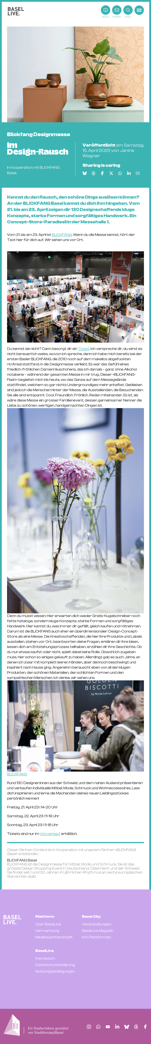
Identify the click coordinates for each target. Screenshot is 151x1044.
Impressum (45, 958)
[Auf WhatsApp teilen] (120, 173)
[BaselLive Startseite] (16, 11)
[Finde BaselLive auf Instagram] (89, 1026)
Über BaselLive (48, 924)
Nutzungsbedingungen (55, 971)
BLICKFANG (62, 235)
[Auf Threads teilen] (93, 173)
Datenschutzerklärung (55, 965)
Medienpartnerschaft (54, 937)
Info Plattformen (96, 937)
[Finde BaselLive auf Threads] (136, 1026)
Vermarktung (47, 931)
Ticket (83, 349)
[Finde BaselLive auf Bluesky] (126, 1026)
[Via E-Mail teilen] (138, 173)
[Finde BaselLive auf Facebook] (145, 1026)
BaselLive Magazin (97, 931)
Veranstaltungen (96, 924)
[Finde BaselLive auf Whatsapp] (98, 1026)
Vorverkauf (50, 834)
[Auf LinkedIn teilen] (129, 173)
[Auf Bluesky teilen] (85, 173)
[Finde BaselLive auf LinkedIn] (117, 1026)
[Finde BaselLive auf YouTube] (107, 1026)
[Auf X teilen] (111, 173)
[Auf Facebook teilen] (102, 173)
